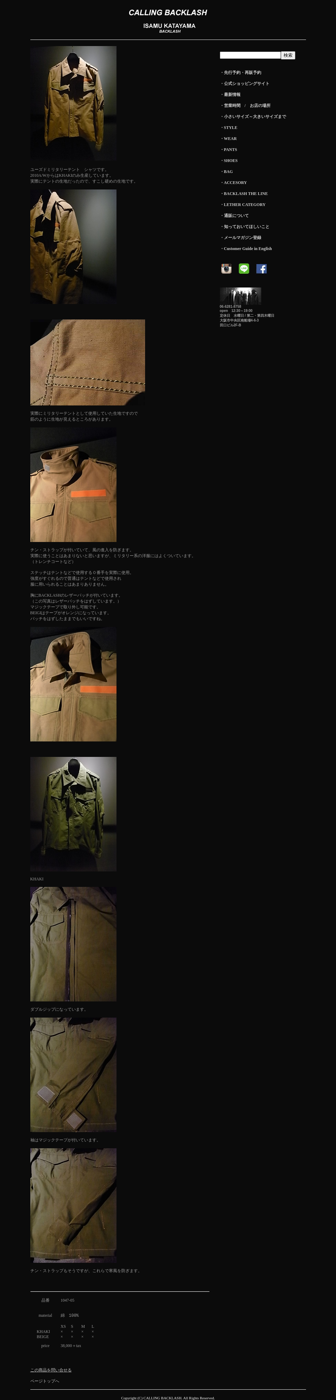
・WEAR (228, 138)
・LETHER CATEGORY (243, 204)
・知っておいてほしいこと (244, 226)
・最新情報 (230, 94)
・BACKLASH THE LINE (244, 193)
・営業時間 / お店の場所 (245, 105)
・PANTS (228, 149)
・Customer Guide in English (246, 248)
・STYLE (228, 127)
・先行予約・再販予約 (240, 72)
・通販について (234, 215)
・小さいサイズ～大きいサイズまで (253, 116)
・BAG (226, 171)
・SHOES (229, 160)
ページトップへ (44, 1381)
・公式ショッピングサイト (244, 83)
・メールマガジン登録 (240, 237)
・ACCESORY (233, 182)
